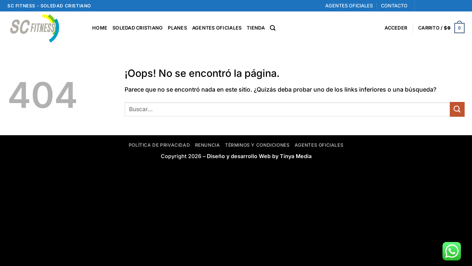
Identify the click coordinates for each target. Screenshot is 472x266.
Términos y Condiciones (257, 145)
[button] (396, 28)
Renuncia (207, 145)
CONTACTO (394, 5)
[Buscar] (272, 28)
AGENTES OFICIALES (349, 5)
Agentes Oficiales (319, 145)
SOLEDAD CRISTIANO (137, 28)
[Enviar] (457, 109)
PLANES (177, 28)
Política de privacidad (159, 145)
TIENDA (256, 28)
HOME (99, 28)
